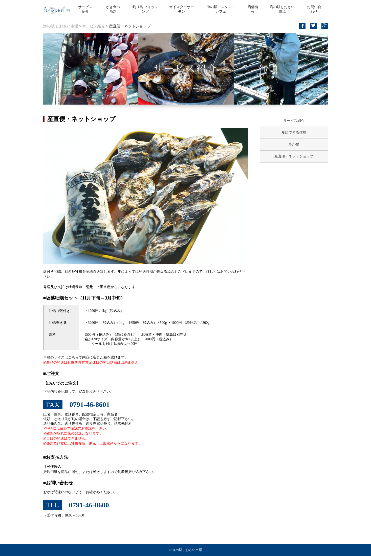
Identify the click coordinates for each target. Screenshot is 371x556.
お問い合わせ (314, 9)
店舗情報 (253, 9)
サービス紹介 (85, 9)
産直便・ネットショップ (293, 156)
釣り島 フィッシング (145, 9)
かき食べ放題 (113, 9)
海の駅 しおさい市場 (60, 26)
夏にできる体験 (293, 132)
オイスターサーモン (181, 9)
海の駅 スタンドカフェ (221, 9)
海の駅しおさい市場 (282, 9)
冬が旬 (294, 144)
